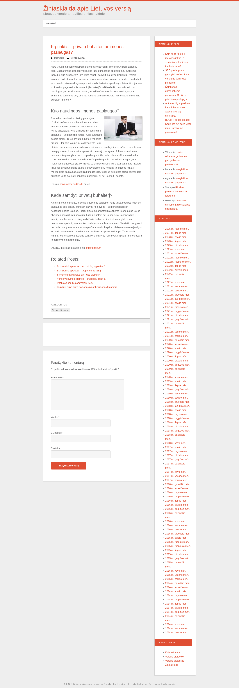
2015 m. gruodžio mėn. (177, 533)
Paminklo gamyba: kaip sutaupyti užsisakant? (177, 204)
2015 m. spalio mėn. (176, 537)
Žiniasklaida (171, 665)
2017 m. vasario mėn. (177, 476)
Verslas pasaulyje (174, 660)
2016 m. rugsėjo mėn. (177, 492)
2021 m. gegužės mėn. (177, 319)
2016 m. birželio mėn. (177, 505)
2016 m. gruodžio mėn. (177, 484)
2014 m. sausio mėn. (176, 632)
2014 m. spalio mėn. (176, 591)
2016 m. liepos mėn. (176, 500)
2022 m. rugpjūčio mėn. (178, 261)
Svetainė (55, 448)
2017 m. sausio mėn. (176, 480)
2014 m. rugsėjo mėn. (177, 595)
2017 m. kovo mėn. (175, 472)
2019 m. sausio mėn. (176, 397)
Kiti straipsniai (172, 652)
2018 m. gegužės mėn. (177, 430)
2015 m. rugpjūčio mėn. (178, 546)
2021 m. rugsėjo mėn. (177, 307)
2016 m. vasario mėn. (177, 525)
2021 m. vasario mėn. (177, 331)
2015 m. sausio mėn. (176, 579)
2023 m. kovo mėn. (175, 249)
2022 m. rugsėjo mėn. (177, 257)
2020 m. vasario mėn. (177, 377)
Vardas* (55, 417)
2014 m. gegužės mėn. (177, 612)
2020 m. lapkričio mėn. (177, 344)
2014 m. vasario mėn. (177, 628)
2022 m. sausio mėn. (176, 290)
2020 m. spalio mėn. (176, 348)
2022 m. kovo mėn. (175, 282)
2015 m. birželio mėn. (177, 554)
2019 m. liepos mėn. (176, 385)
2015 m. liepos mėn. (176, 550)
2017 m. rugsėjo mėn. (177, 451)
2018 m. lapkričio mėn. (177, 406)
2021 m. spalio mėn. (176, 303)
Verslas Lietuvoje (60, 310)
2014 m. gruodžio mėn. (177, 583)
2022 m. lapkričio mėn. (177, 253)
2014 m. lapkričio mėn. (177, 587)
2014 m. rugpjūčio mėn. (178, 599)
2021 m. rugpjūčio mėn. (178, 311)
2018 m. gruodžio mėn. (177, 402)
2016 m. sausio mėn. (176, 529)
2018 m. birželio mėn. (177, 426)
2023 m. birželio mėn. (177, 245)
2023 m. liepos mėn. (176, 241)
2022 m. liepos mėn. (176, 266)
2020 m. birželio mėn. (177, 360)
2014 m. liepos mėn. (176, 603)
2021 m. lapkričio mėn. (177, 299)
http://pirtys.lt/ (93, 248)
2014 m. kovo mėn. (175, 624)
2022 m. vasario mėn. (177, 286)
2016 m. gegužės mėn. (177, 509)
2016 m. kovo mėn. (175, 521)
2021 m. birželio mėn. (177, 315)
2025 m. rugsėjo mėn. (177, 229)
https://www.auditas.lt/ (71, 184)
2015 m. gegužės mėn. (177, 558)
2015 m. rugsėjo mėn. (177, 542)
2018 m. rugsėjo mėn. (177, 414)
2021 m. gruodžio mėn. (177, 294)
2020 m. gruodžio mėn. (177, 340)
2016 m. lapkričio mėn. (177, 488)
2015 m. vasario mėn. (177, 575)
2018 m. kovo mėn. (175, 443)
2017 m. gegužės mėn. (177, 459)
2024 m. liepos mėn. (176, 233)
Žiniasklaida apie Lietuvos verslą (87, 8)
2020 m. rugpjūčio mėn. (178, 352)
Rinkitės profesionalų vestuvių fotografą (176, 191)
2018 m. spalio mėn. (176, 410)
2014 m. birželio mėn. (177, 608)
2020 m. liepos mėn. (176, 356)
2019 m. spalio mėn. (176, 381)
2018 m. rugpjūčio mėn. (178, 418)
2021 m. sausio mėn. (176, 336)
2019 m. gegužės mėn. (177, 389)
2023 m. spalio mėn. (176, 237)
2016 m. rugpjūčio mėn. (178, 496)
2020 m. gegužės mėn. (177, 364)
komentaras (57, 377)
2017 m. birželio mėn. (177, 455)
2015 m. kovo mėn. (175, 570)
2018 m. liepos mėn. (176, 422)
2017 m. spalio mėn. (176, 447)
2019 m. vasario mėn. (177, 393)
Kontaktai (51, 23)
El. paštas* (56, 433)
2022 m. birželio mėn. (177, 270)
